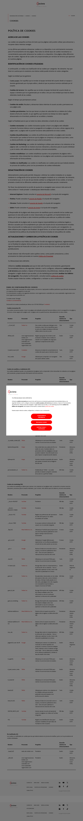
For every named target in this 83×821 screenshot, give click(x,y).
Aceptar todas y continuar (41, 427)
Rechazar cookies (41, 422)
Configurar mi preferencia (41, 416)
